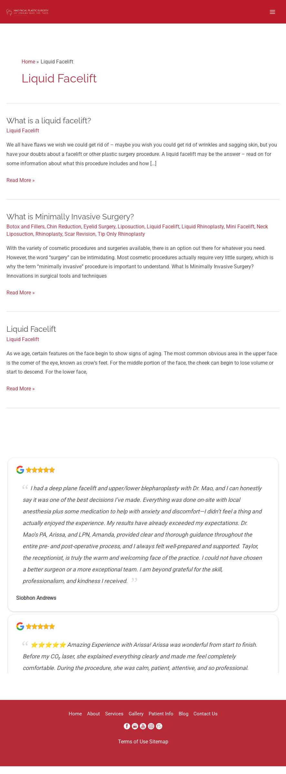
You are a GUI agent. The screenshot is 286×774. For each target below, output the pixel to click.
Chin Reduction (64, 235)
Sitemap (158, 750)
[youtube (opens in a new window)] (144, 734)
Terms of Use (133, 750)
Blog (199, 722)
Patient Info (168, 722)
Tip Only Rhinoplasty (121, 242)
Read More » (20, 188)
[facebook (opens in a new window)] (127, 734)
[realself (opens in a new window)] (159, 734)
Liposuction (131, 235)
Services (106, 722)
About (78, 722)
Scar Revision (79, 242)
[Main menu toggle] (273, 16)
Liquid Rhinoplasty (203, 235)
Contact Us (229, 722)
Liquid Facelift (22, 139)
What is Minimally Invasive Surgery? (70, 224)
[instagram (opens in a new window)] (152, 734)
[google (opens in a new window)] (136, 734)
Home (52, 722)
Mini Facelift (240, 235)
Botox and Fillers (25, 235)
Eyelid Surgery (99, 235)
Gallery (136, 722)
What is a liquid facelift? (48, 128)
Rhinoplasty (48, 242)
